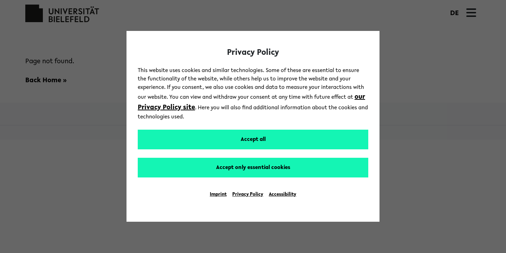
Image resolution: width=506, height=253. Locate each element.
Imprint (218, 194)
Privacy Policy (247, 194)
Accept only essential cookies (253, 167)
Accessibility (282, 194)
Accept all (253, 139)
